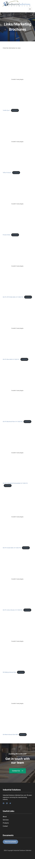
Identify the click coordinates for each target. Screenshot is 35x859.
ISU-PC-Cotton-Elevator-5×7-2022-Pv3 (12, 610)
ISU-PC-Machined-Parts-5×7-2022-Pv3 (13, 421)
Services (6, 820)
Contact (5, 826)
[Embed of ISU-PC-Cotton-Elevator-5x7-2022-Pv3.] (17, 579)
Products (6, 823)
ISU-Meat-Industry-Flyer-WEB (10, 734)
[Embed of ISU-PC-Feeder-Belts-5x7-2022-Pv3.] (17, 517)
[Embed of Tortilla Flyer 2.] (17, 79)
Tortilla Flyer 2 (6, 110)
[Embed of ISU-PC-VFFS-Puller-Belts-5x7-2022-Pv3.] (17, 266)
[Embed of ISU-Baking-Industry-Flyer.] (17, 641)
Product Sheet (6, 235)
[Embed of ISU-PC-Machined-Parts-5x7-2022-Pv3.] (17, 390)
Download (15, 110)
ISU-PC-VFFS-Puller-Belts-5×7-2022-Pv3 (13, 297)
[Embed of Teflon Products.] (17, 141)
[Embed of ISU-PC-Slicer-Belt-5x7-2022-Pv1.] (17, 328)
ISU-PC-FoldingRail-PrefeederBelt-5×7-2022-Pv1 (15, 483)
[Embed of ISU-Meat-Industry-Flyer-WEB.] (17, 703)
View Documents (10, 842)
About (5, 817)
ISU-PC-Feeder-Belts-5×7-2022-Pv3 (12, 548)
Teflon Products (7, 172)
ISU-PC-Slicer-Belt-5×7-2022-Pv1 (11, 359)
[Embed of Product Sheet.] (17, 204)
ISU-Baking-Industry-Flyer (9, 672)
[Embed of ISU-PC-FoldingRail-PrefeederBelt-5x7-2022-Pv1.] (17, 453)
